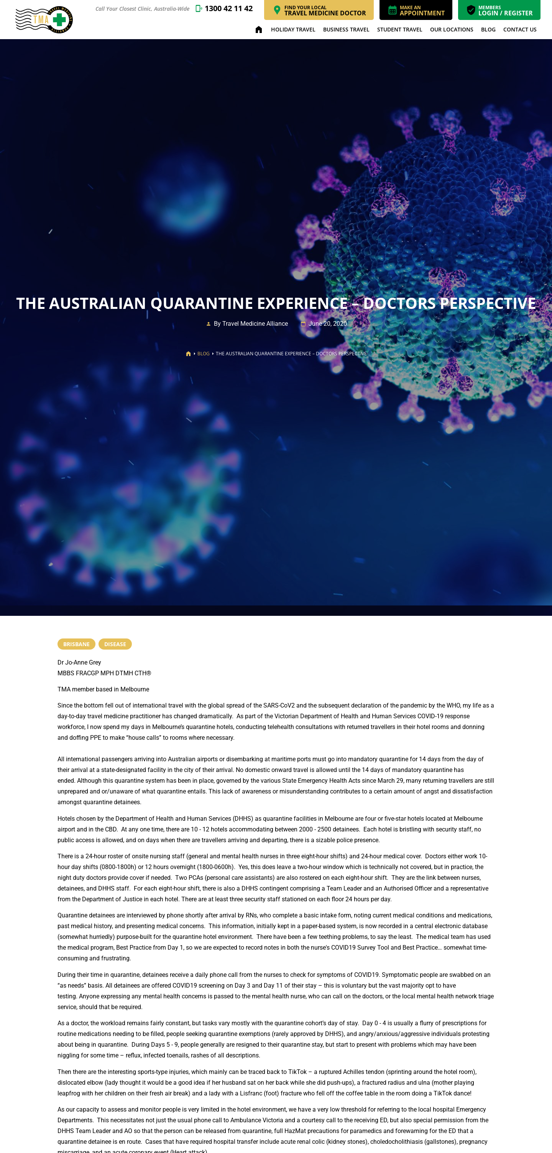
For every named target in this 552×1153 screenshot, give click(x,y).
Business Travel (346, 29)
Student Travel (399, 29)
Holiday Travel (293, 29)
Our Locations (451, 29)
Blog (488, 29)
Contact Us (520, 29)
